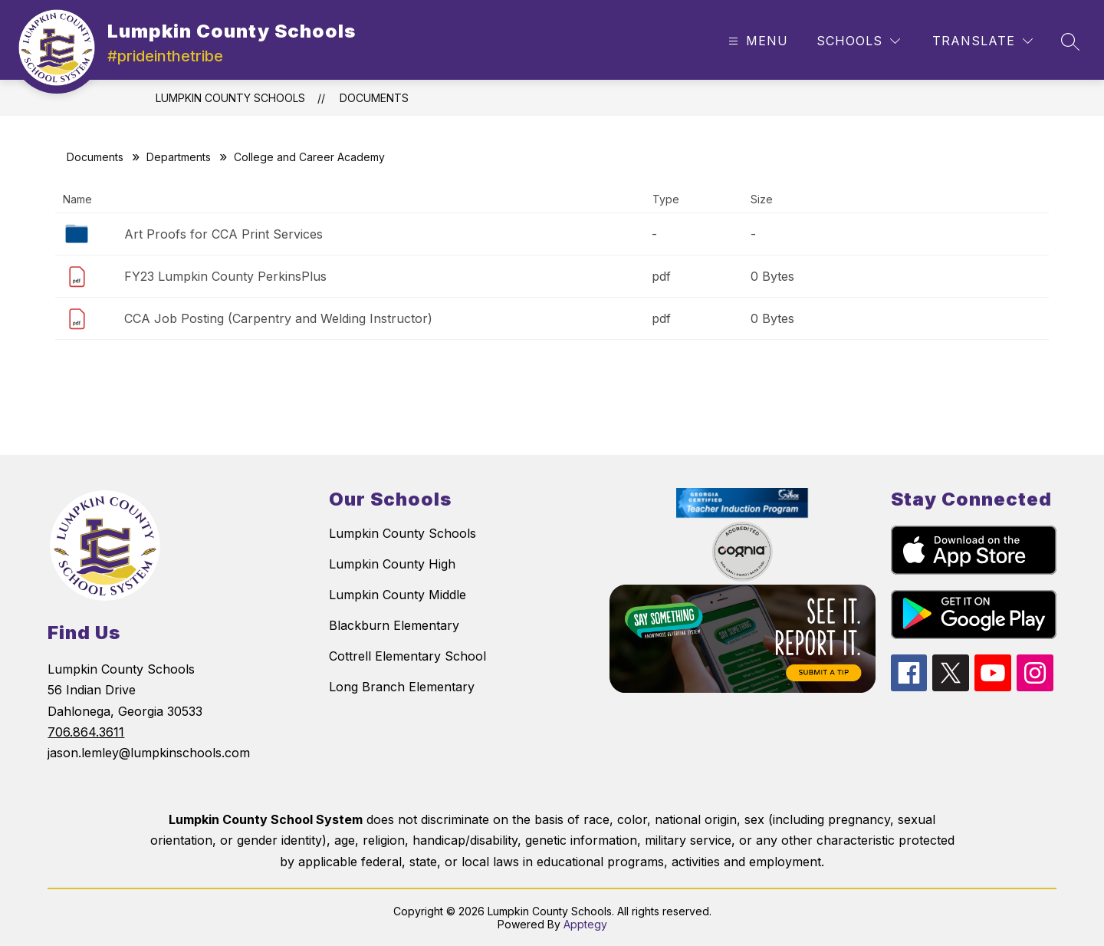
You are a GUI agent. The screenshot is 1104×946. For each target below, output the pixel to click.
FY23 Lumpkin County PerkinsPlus (225, 276)
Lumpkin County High (392, 564)
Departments (178, 156)
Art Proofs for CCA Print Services (223, 234)
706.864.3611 (86, 732)
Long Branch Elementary (402, 686)
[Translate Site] (982, 41)
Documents (374, 97)
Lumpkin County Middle (397, 594)
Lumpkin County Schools (230, 97)
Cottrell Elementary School (407, 656)
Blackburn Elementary (394, 625)
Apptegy (585, 924)
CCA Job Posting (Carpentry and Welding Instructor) (278, 318)
